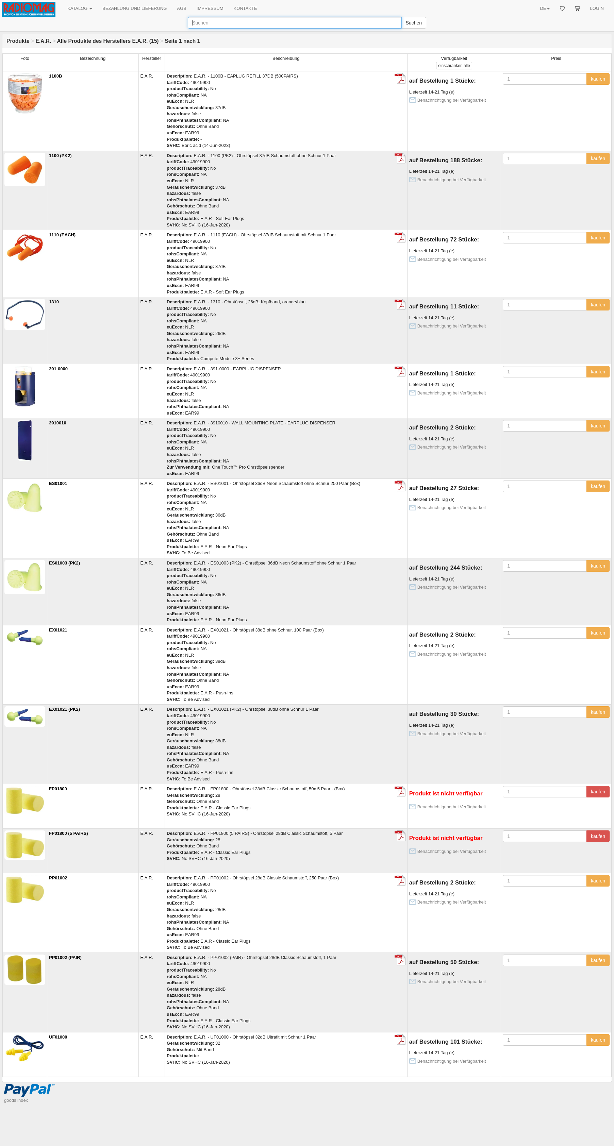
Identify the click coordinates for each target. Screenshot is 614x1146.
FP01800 (58, 788)
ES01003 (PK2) (64, 563)
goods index (16, 1100)
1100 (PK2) (60, 155)
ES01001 (58, 483)
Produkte (18, 41)
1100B (55, 76)
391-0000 (58, 368)
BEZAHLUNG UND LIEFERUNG (134, 8)
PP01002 (58, 877)
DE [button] (544, 8)
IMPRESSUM (210, 8)
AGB (181, 8)
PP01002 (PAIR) (65, 957)
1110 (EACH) (62, 234)
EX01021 (58, 630)
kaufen (598, 79)
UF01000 (58, 1037)
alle (454, 65)
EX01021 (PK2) (64, 709)
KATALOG (79, 8)
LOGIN (597, 8)
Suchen (414, 23)
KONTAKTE (245, 8)
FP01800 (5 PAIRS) (68, 833)
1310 (54, 301)
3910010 (57, 422)
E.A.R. (43, 41)
